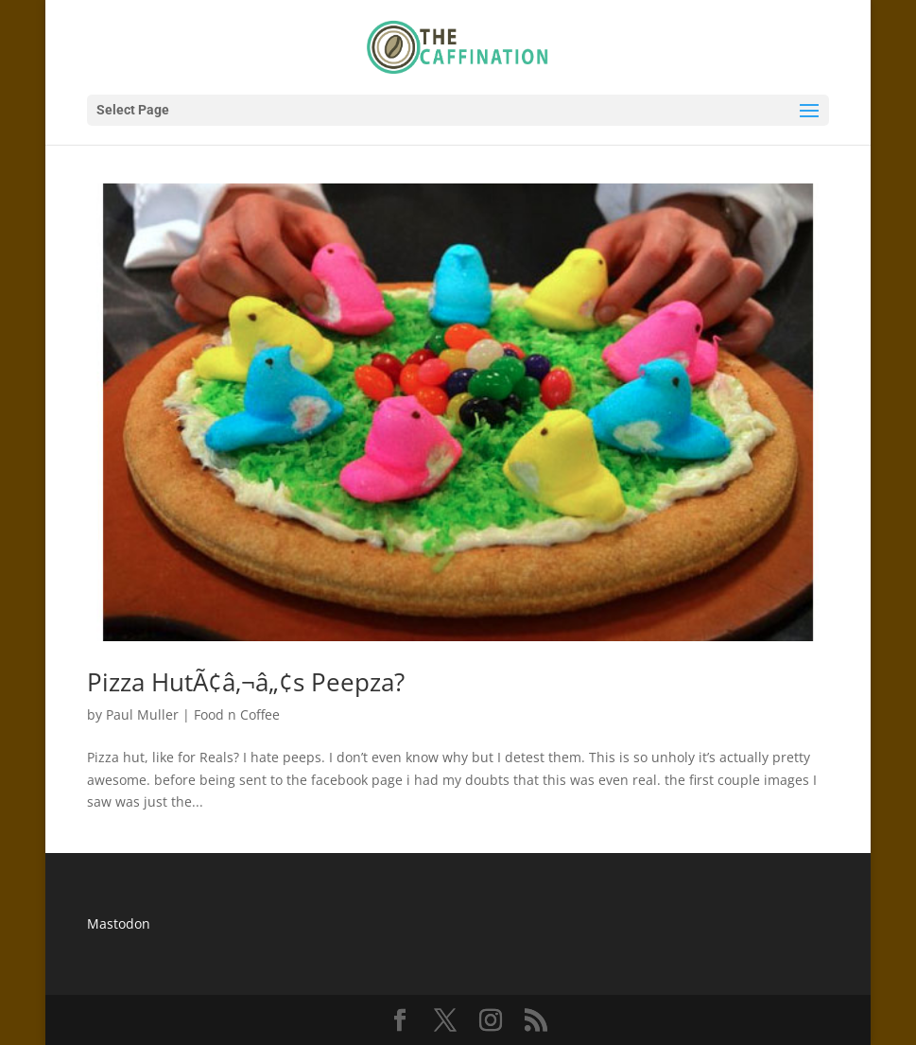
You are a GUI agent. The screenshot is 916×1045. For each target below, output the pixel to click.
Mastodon (118, 923)
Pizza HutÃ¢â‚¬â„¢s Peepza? (246, 682)
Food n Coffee (237, 714)
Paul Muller (142, 714)
